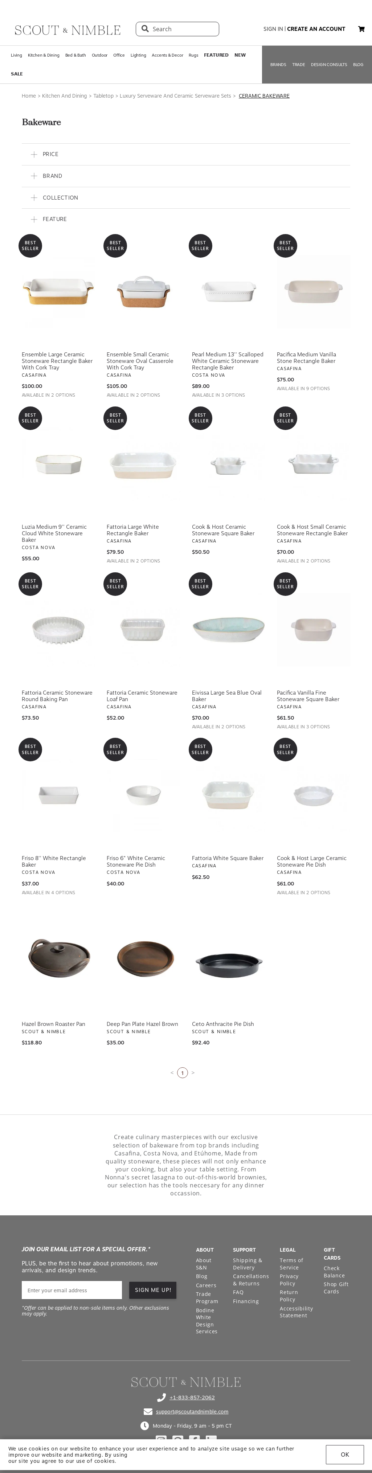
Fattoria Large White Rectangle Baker (133, 530)
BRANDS (278, 64)
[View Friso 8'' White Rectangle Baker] (58, 795)
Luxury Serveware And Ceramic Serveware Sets (175, 96)
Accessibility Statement (296, 1312)
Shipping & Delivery (247, 1264)
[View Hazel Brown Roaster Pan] (58, 961)
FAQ (238, 1292)
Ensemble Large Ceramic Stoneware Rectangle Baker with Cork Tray (57, 361)
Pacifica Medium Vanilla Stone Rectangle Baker (306, 357)
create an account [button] (316, 29)
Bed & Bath (75, 55)
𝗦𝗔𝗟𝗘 (17, 74)
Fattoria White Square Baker (227, 858)
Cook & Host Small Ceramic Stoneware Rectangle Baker (312, 530)
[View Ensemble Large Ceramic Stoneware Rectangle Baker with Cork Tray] (58, 291)
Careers (206, 1285)
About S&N (204, 1264)
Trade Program (207, 1297)
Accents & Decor (167, 55)
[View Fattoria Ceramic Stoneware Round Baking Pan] (58, 630)
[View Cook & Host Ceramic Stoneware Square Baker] (228, 464)
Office (119, 55)
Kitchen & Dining (44, 55)
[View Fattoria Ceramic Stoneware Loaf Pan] (143, 630)
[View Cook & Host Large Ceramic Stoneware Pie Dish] (313, 795)
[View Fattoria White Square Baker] (228, 795)
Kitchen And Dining (64, 96)
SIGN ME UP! (153, 1290)
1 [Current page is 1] (182, 1072)
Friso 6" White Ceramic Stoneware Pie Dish (136, 861)
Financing (246, 1301)
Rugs (193, 55)
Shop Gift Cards (336, 1288)
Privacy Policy (289, 1280)
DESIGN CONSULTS (329, 64)
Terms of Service (291, 1264)
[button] (361, 29)
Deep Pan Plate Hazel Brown (142, 1024)
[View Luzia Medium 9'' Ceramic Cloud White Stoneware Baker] (58, 464)
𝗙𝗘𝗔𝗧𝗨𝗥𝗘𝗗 (216, 55)
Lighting (138, 55)
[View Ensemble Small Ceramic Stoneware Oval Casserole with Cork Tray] (143, 291)
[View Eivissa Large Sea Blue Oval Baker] (228, 630)
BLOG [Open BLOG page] (358, 64)
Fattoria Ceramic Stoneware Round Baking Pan (57, 696)
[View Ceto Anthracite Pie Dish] (228, 961)
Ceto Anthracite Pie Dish (223, 1024)
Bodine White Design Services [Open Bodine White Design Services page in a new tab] (207, 1321)
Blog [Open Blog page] (202, 1276)
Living (16, 55)
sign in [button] (273, 29)
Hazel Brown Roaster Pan (53, 1024)
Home (29, 96)
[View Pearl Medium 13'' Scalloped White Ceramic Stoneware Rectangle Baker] (228, 291)
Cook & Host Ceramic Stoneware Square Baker (223, 530)
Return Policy (289, 1296)
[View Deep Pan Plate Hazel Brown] (143, 961)
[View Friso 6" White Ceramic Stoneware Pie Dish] (143, 795)
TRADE (298, 64)
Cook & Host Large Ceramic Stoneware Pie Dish (312, 861)
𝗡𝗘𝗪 (239, 55)
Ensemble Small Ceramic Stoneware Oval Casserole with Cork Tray (140, 361)
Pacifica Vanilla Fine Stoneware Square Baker (308, 696)
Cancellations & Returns (251, 1280)
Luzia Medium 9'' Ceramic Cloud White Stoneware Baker (54, 533)
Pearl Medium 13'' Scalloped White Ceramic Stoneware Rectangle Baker (227, 361)
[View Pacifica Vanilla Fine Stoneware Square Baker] (313, 630)
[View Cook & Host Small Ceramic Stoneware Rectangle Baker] (313, 464)
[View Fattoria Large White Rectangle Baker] (143, 464)
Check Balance (334, 1272)
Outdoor (100, 55)
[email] (72, 1290)
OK (345, 1454)
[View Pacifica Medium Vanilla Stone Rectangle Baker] (313, 291)
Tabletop (103, 96)
